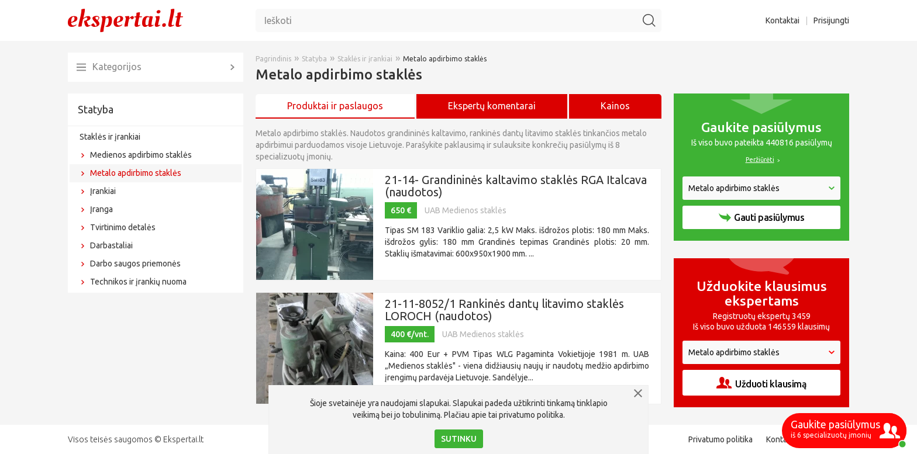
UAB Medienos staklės (465, 210)
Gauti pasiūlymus (761, 217)
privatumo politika (531, 415)
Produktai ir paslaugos (335, 105)
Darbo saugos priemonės (135, 263)
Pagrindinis (273, 59)
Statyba (95, 109)
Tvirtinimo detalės (123, 227)
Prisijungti (831, 20)
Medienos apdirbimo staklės (141, 155)
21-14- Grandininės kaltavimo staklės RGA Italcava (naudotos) (516, 186)
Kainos (615, 105)
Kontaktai (782, 20)
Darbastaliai (111, 245)
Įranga (101, 209)
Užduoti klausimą (761, 383)
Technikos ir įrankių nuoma (138, 281)
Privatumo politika (720, 439)
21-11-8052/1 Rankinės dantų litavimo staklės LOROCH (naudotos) (504, 310)
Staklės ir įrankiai (110, 136)
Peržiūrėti (760, 159)
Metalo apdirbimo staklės (135, 173)
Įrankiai (103, 191)
